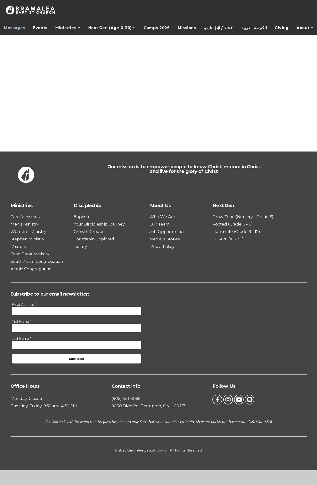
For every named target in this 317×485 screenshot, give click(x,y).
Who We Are (162, 216)
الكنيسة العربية (254, 28)
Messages (14, 28)
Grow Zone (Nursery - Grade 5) (242, 216)
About (305, 28)
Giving (282, 28)
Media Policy (162, 246)
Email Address (24, 305)
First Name (21, 322)
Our (153, 224)
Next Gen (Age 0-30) (112, 28)
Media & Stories (164, 238)
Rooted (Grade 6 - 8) (232, 224)
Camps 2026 (157, 28)
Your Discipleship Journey (99, 224)
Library (80, 246)
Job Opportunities (167, 231)
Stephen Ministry (27, 238)
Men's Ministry (24, 224)
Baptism (82, 216)
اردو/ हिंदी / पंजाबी (219, 28)
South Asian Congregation (36, 261)
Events (40, 28)
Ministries (67, 28)
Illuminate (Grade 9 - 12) (236, 231)
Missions (187, 28)
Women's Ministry (28, 231)
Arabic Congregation (31, 268)
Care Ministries (25, 216)
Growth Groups (89, 231)
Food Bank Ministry (29, 253)
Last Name (21, 339)
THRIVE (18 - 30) (228, 238)
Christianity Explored (94, 238)
